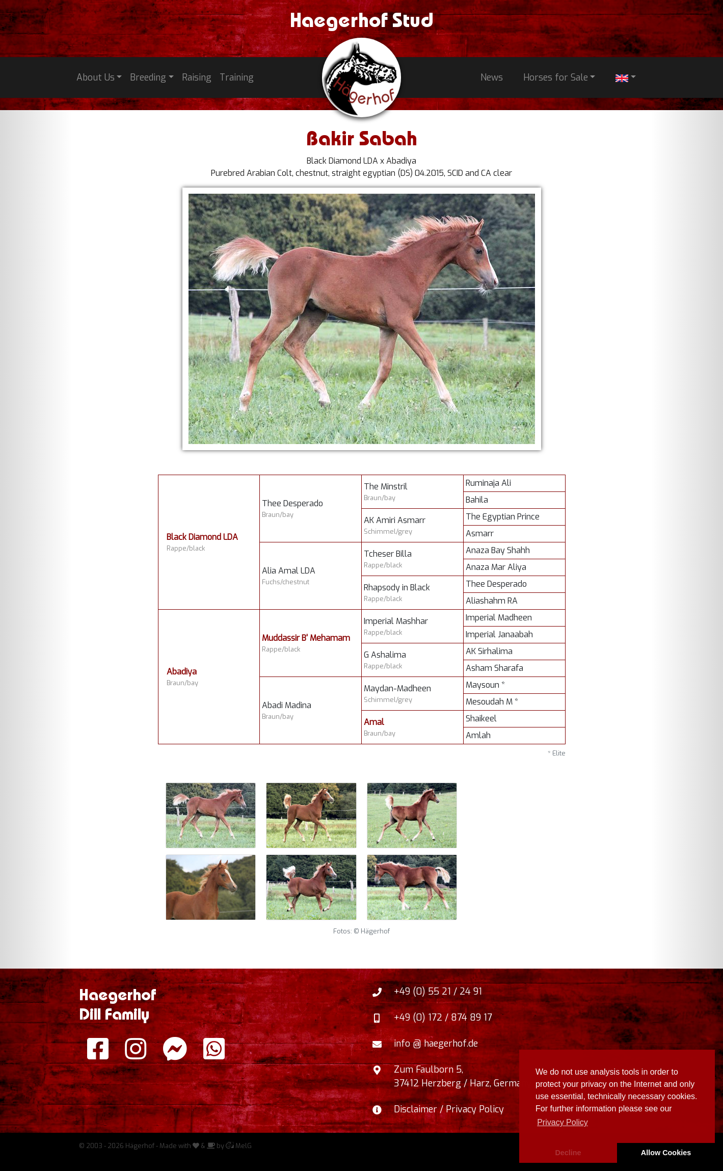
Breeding (148, 77)
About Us (95, 77)
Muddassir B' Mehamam (306, 638)
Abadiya (182, 671)
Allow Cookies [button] (666, 1153)
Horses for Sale (555, 77)
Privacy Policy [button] (562, 1122)
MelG (239, 1145)
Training (237, 77)
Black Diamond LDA (202, 537)
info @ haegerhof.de (436, 1043)
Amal (374, 722)
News (491, 77)
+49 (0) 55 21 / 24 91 (438, 991)
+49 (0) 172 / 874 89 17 (443, 1017)
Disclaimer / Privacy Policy (449, 1109)
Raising (196, 77)
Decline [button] (568, 1153)
